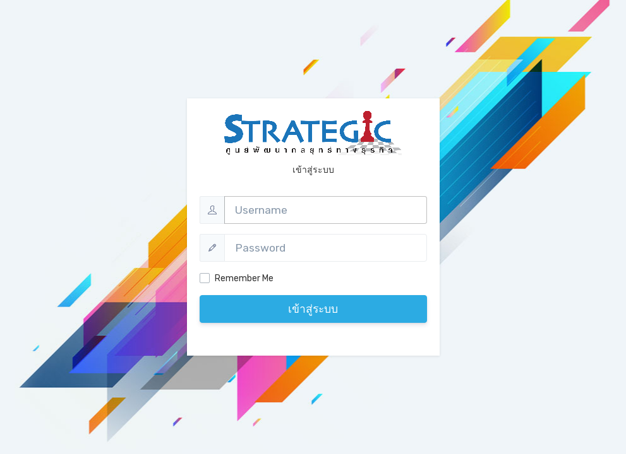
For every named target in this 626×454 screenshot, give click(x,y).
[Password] (325, 248)
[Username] (325, 210)
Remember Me (244, 278)
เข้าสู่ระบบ (313, 309)
